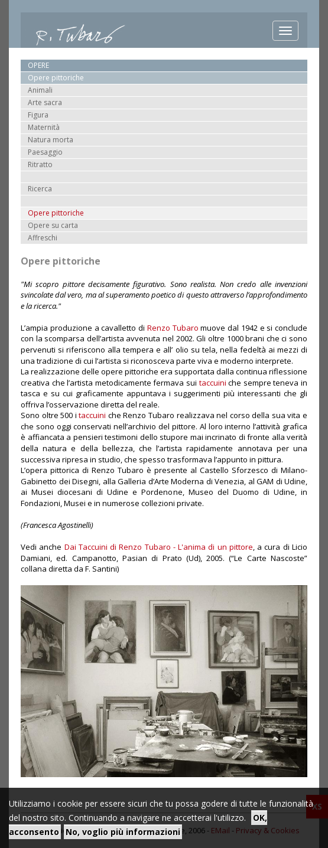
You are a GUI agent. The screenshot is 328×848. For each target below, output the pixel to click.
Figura (38, 115)
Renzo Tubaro (173, 327)
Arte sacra (45, 102)
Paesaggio (45, 152)
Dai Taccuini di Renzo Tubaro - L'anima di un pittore (158, 547)
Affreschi (42, 238)
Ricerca (40, 189)
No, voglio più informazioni (123, 831)
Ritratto (40, 164)
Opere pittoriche (56, 213)
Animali (40, 90)
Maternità (44, 127)
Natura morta (50, 140)
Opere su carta (53, 225)
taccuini (212, 382)
